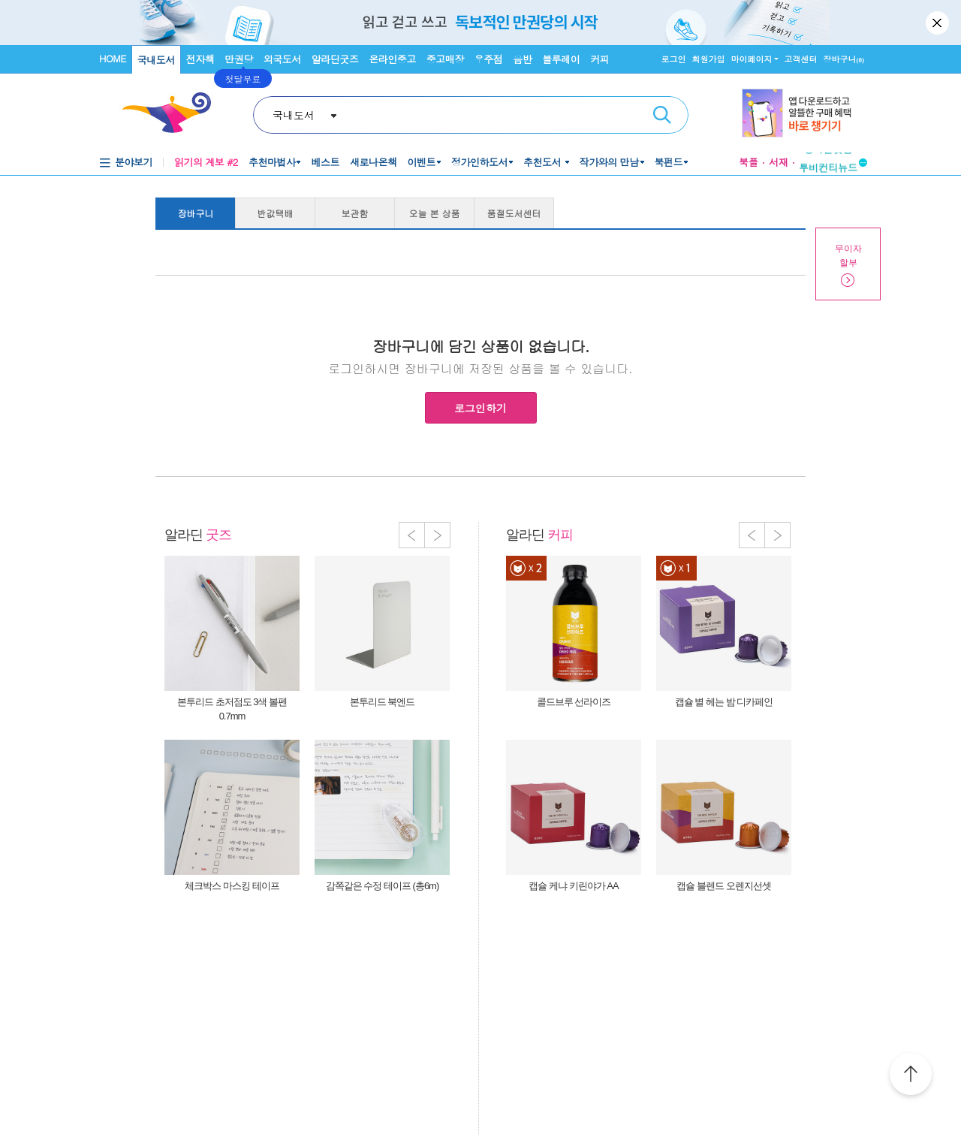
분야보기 (133, 162)
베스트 (325, 162)
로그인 (673, 59)
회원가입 (708, 59)
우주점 (488, 59)
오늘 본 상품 (434, 213)
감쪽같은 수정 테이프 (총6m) (382, 885)
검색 (662, 115)
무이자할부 (848, 255)
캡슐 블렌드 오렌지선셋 (723, 885)
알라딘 (197, 534)
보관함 (355, 213)
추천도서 (543, 162)
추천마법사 (272, 162)
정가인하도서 (479, 162)
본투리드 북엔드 (382, 701)
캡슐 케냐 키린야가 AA (573, 885)
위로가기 (910, 1076)
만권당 (238, 59)
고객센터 (801, 59)
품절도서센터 (514, 213)
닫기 (938, 22)
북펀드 (669, 162)
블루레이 (561, 59)
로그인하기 (480, 407)
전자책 (200, 59)
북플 (748, 162)
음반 (522, 59)
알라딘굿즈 (335, 59)
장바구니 (844, 59)
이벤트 (421, 162)
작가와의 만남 (609, 162)
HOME (112, 58)
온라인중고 (392, 59)
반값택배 (276, 213)
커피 (599, 59)
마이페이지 (752, 59)
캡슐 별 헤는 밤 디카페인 (724, 701)
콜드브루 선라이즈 (574, 701)
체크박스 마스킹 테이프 (232, 885)
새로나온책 (373, 162)
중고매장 (445, 59)
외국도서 (282, 59)
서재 (778, 162)
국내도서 (156, 60)
